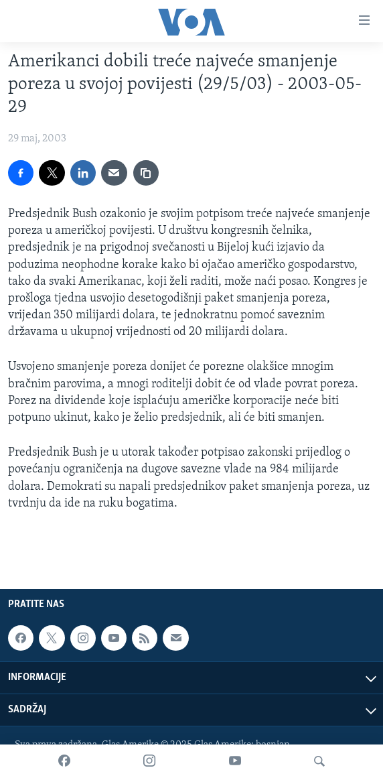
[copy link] (146, 173)
